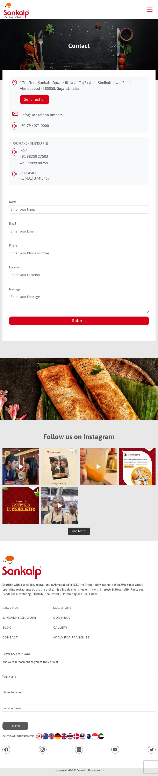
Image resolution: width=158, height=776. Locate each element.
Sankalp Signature (19, 617)
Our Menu (62, 617)
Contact (10, 637)
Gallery (60, 627)
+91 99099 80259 (34, 163)
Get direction (34, 99)
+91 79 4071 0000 (34, 125)
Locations (62, 608)
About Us (10, 608)
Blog (6, 627)
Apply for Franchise (71, 637)
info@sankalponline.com (42, 115)
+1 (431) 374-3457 (35, 178)
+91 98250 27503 (34, 156)
